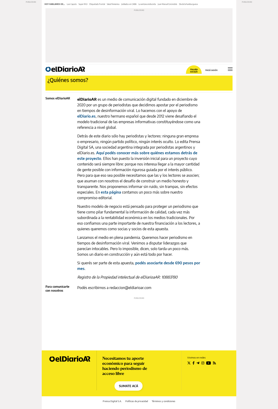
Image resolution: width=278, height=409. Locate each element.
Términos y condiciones (163, 401)
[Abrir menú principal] (230, 69)
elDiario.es (86, 116)
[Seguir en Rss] (214, 363)
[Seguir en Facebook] (194, 363)
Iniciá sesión (211, 70)
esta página (111, 192)
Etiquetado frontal (97, 4)
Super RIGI (83, 4)
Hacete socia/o (194, 70)
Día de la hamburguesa (188, 4)
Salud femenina (113, 4)
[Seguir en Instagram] (202, 363)
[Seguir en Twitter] (189, 363)
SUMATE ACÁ (128, 386)
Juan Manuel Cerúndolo (167, 4)
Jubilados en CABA (129, 4)
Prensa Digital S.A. (112, 401)
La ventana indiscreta (147, 4)
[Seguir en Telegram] (197, 363)
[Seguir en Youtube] (208, 363)
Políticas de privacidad (136, 401)
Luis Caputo (72, 4)
